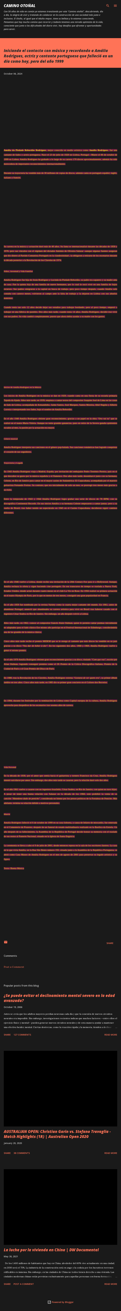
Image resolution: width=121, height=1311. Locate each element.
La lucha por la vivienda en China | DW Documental (51, 1249)
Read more (110, 1034)
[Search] (108, 6)
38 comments (22, 1153)
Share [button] (110, 943)
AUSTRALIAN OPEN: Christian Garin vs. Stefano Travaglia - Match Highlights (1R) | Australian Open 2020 (57, 1134)
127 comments (22, 1034)
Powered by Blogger (60, 1302)
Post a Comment (14, 966)
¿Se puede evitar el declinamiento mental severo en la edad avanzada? (59, 998)
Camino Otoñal (19, 5)
